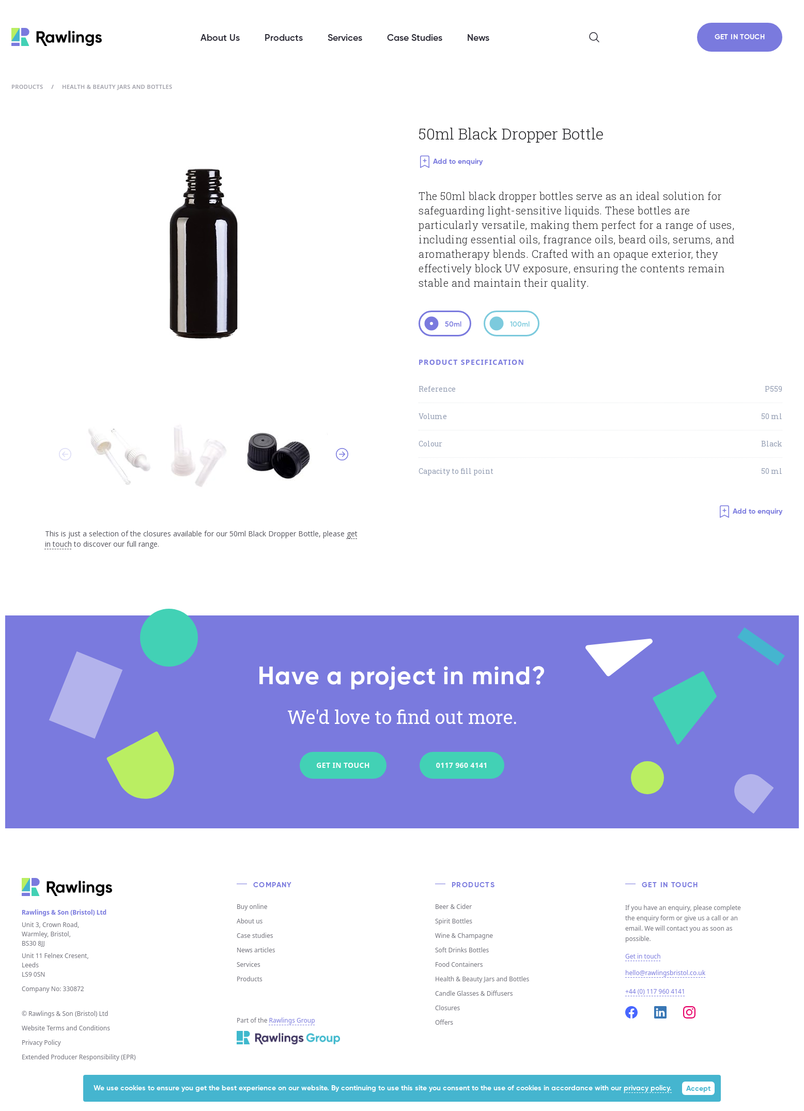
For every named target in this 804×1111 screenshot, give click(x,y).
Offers (444, 1022)
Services (248, 964)
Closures (447, 1008)
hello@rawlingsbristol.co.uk (665, 972)
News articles (256, 950)
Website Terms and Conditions (66, 1028)
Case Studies (414, 38)
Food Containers (459, 964)
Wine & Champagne (464, 935)
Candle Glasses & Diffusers (474, 993)
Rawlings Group (292, 1020)
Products (27, 86)
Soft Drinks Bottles (462, 950)
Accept (698, 1088)
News (478, 38)
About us (249, 921)
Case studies (255, 935)
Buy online (252, 906)
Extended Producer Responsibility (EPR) (79, 1057)
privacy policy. (648, 1088)
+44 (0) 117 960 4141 (655, 991)
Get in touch (643, 956)
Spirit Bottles (453, 921)
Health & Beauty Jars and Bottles (117, 86)
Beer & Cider (453, 906)
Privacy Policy (41, 1042)
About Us (220, 38)
